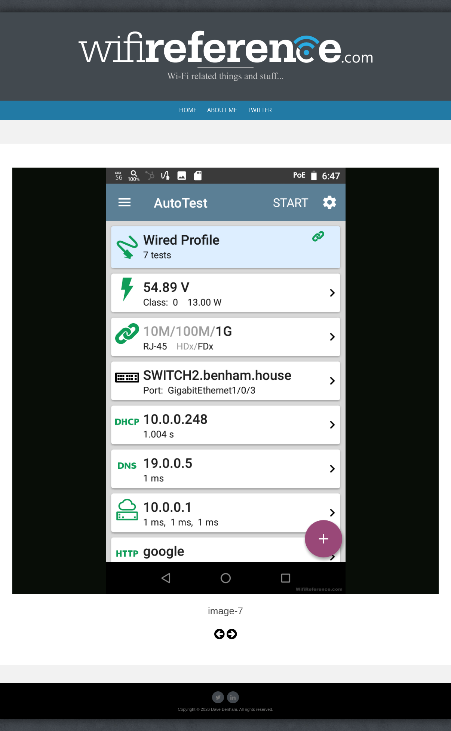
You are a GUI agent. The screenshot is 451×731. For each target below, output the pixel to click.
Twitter (260, 110)
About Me (222, 110)
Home (188, 110)
